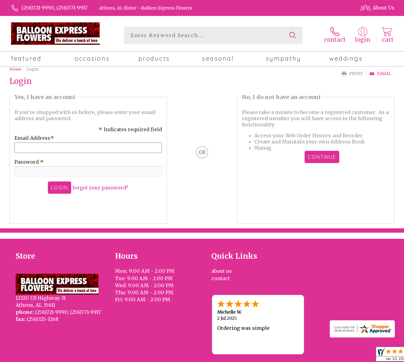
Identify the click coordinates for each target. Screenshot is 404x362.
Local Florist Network (338, 355)
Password (29, 162)
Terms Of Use (254, 355)
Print (352, 73)
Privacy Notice (291, 355)
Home (15, 69)
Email (380, 73)
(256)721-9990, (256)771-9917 (54, 8)
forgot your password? (100, 188)
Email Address (34, 138)
